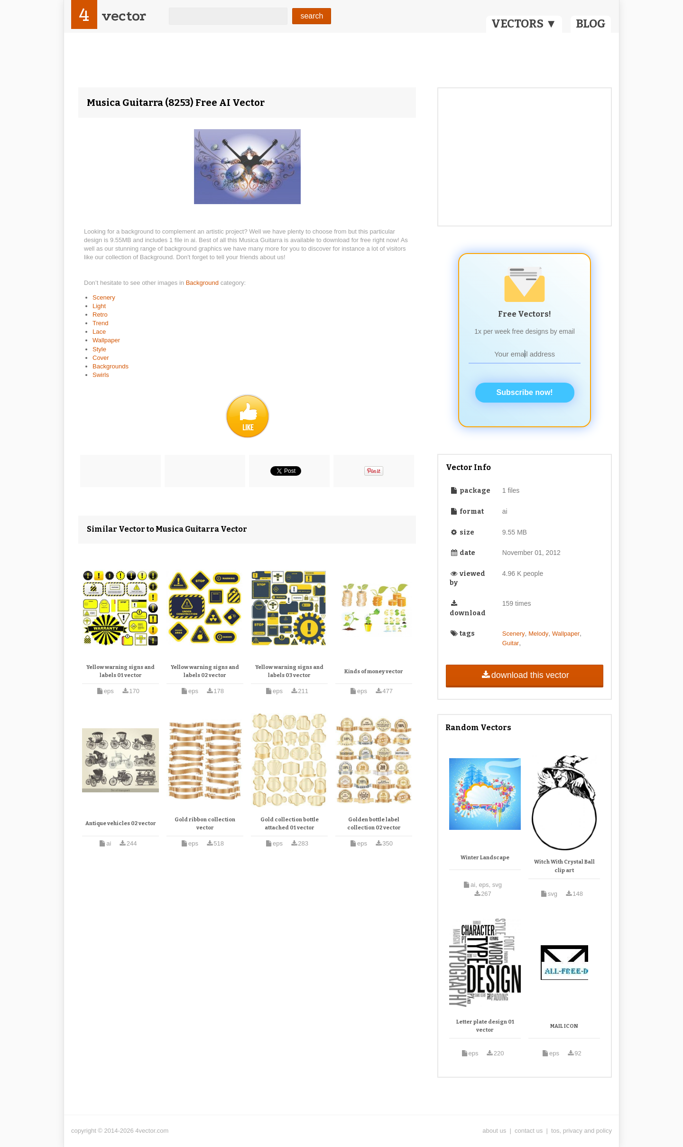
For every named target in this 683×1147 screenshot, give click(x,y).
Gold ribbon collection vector (205, 824)
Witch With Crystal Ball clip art (564, 866)
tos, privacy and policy (581, 1130)
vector (124, 16)
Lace (99, 331)
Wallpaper (106, 340)
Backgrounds (110, 366)
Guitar (510, 643)
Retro (100, 314)
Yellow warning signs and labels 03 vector (289, 671)
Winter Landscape (485, 858)
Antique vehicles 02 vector (120, 823)
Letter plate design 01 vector (485, 1026)
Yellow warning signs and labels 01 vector (120, 671)
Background (203, 282)
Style (99, 349)
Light (99, 306)
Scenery (103, 297)
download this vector (524, 675)
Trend (100, 323)
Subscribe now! (525, 392)
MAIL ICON (564, 1026)
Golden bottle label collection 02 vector (374, 824)
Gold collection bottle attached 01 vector (289, 824)
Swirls (100, 374)
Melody (538, 633)
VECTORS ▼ (524, 23)
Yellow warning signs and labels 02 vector (205, 671)
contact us (529, 1130)
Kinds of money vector (373, 671)
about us (494, 1130)
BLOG (591, 23)
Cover (100, 357)
